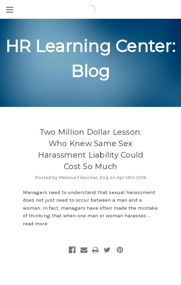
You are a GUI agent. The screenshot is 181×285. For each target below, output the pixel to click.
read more (35, 223)
